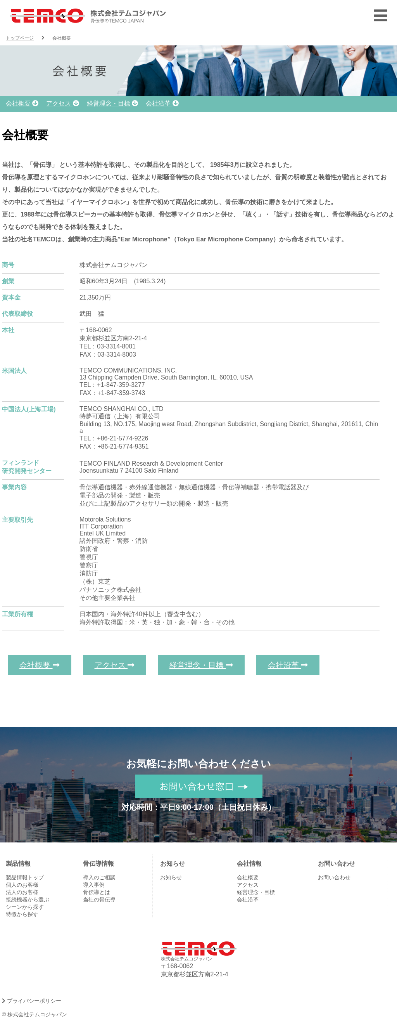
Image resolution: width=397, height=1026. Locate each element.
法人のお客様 (22, 892)
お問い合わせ (334, 877)
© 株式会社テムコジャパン (34, 1014)
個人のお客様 (22, 885)
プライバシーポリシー (31, 1001)
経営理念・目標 (112, 103)
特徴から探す (22, 914)
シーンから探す (25, 907)
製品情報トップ (25, 877)
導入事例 (94, 885)
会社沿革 (162, 103)
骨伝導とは (96, 892)
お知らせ (171, 877)
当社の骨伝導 (99, 899)
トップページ (20, 38)
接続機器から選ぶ (27, 899)
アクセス (62, 103)
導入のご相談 (99, 877)
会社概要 (22, 103)
